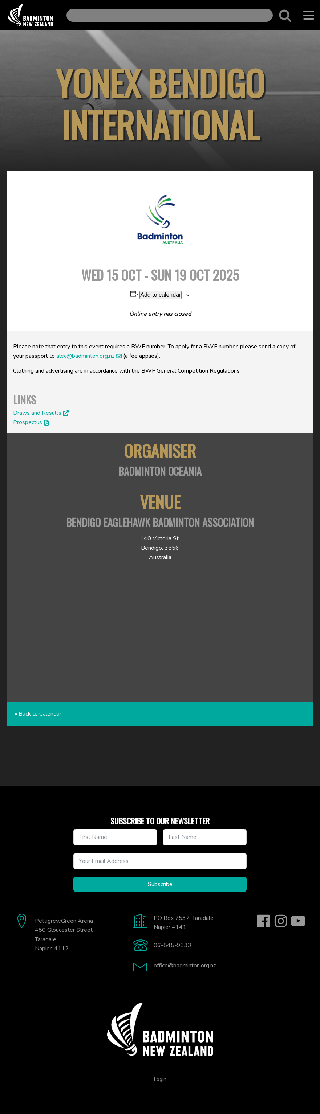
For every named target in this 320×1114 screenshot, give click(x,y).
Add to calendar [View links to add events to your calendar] (160, 295)
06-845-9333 (172, 945)
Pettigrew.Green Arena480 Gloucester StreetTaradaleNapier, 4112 (64, 935)
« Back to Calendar (38, 714)
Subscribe (160, 884)
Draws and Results (37, 413)
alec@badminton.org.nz (85, 356)
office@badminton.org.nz (185, 966)
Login (160, 1079)
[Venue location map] (160, 631)
